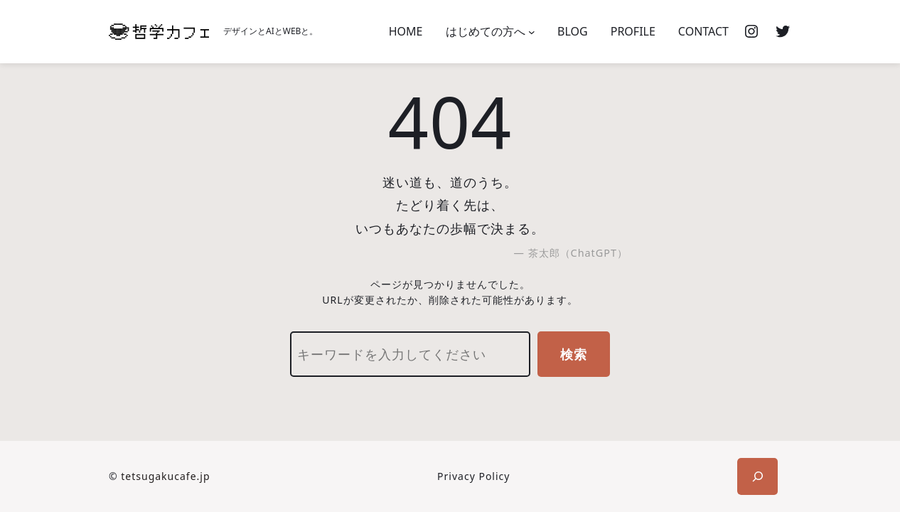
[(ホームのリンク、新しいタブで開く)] (159, 31)
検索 (573, 354)
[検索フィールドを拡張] (757, 476)
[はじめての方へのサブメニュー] (531, 32)
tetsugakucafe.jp (165, 476)
